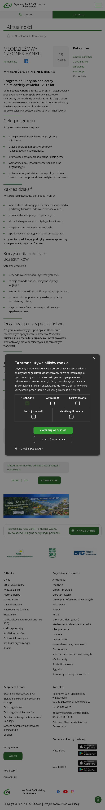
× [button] (94, 358)
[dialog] (52, 405)
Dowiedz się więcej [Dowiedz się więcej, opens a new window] (69, 389)
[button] (29, 449)
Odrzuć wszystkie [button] (53, 439)
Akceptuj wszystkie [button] (53, 430)
